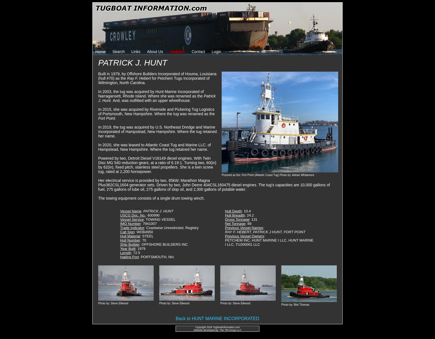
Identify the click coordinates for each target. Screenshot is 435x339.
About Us (155, 51)
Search (118, 51)
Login (216, 51)
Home (100, 51)
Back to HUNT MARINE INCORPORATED (217, 318)
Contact (198, 51)
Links (136, 51)
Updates (177, 51)
